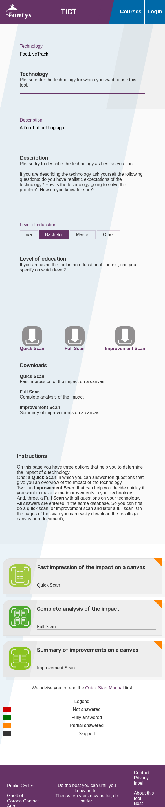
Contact (141, 772)
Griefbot (15, 795)
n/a (29, 234)
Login (155, 11)
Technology (31, 46)
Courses (131, 11)
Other (108, 234)
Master (83, 234)
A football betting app (82, 133)
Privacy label (141, 780)
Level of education (38, 224)
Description (31, 120)
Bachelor (54, 234)
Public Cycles (20, 785)
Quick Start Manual (104, 687)
